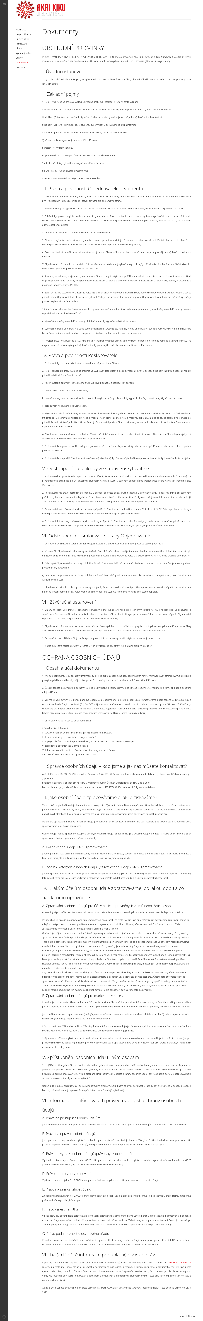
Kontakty (20, 67)
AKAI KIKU (40, 10)
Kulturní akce (22, 38)
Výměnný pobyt (23, 53)
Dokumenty (22, 62)
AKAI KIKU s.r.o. (187, 1316)
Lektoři (19, 57)
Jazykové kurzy (23, 34)
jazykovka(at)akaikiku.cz (179, 1262)
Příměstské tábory (21, 46)
